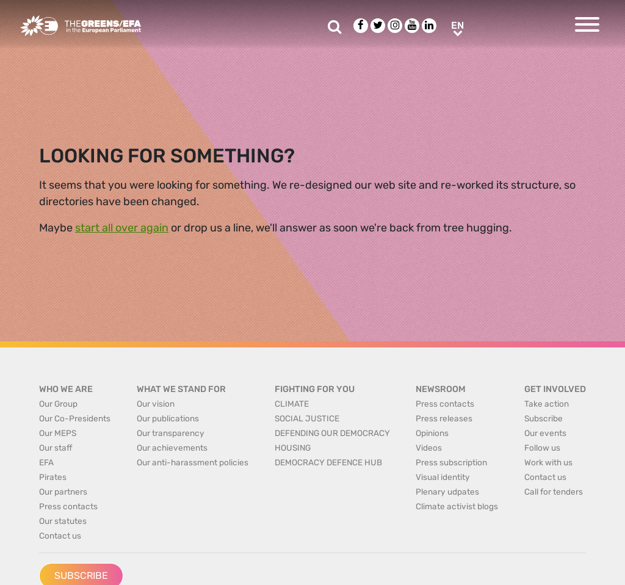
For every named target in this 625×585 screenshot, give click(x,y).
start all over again (121, 227)
